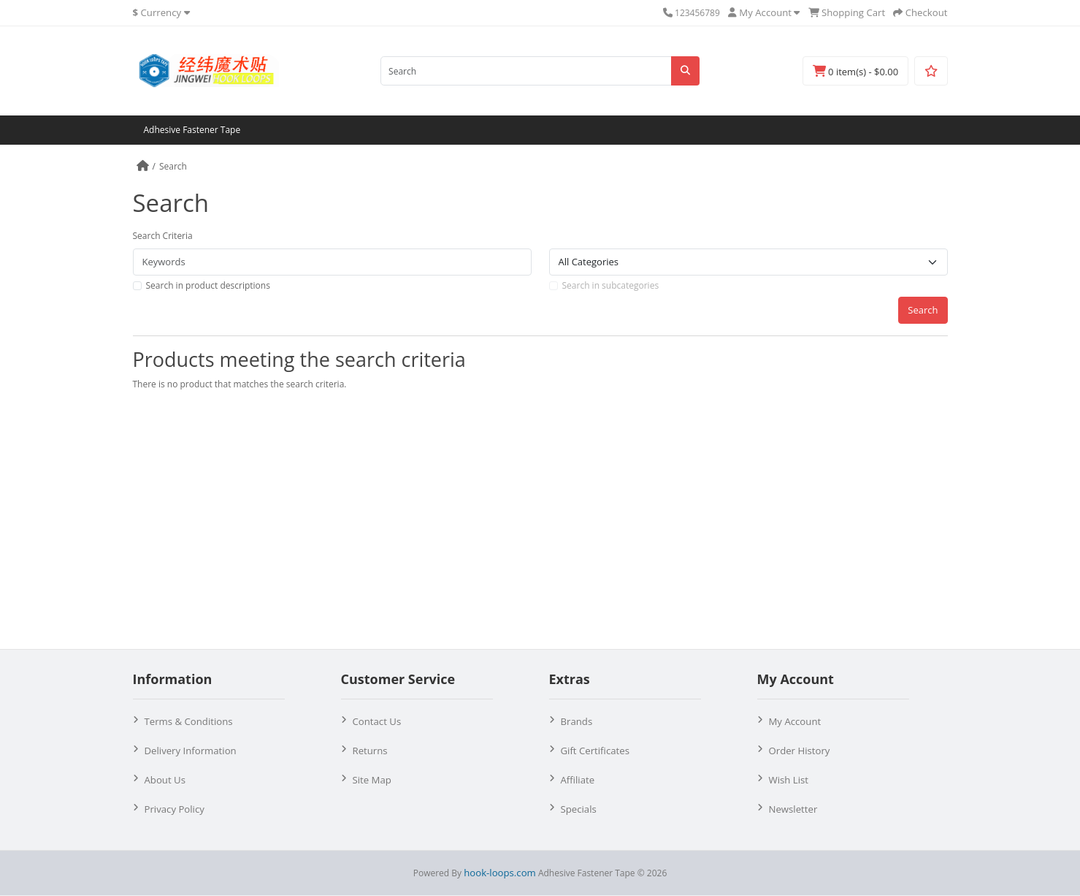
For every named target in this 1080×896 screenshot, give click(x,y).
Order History (799, 750)
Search (173, 166)
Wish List (789, 779)
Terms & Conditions (189, 721)
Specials (579, 809)
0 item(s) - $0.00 (855, 71)
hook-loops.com (500, 872)
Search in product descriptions (208, 285)
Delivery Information (191, 750)
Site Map (372, 779)
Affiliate (578, 779)
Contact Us (377, 721)
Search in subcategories (610, 285)
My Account (795, 721)
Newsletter (793, 809)
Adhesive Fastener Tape (192, 130)
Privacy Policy (174, 809)
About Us (165, 779)
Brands (577, 721)
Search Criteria (163, 235)
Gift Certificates (595, 750)
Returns (370, 750)
